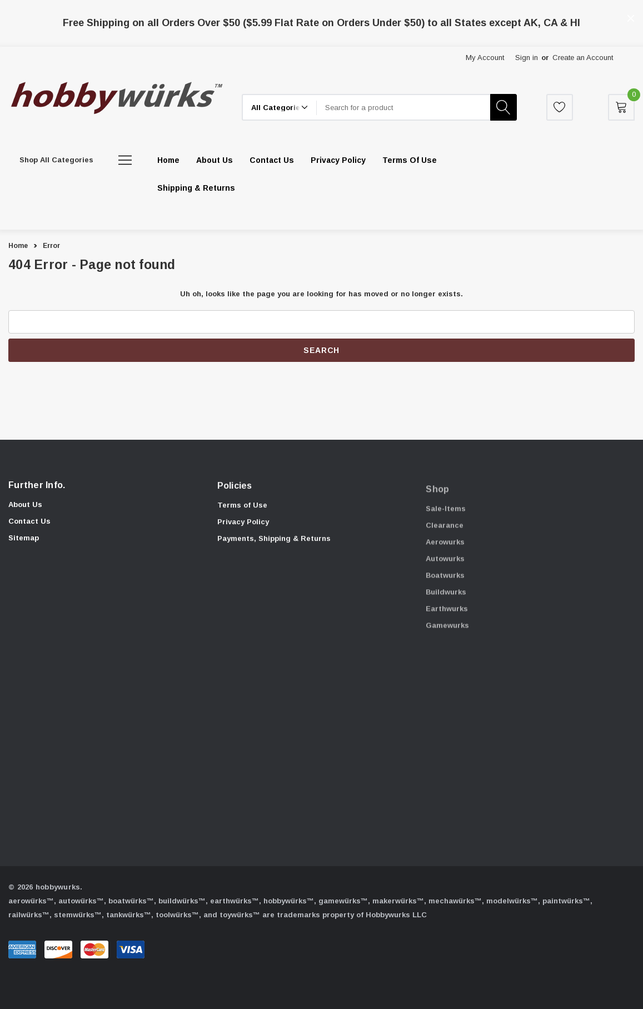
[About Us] (214, 160)
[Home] (168, 160)
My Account (485, 57)
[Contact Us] (271, 160)
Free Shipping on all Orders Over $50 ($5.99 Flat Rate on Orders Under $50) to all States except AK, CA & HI (321, 22)
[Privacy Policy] (338, 160)
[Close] (630, 18)
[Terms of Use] (409, 160)
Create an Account (582, 57)
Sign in (526, 57)
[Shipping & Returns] (196, 188)
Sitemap (23, 544)
